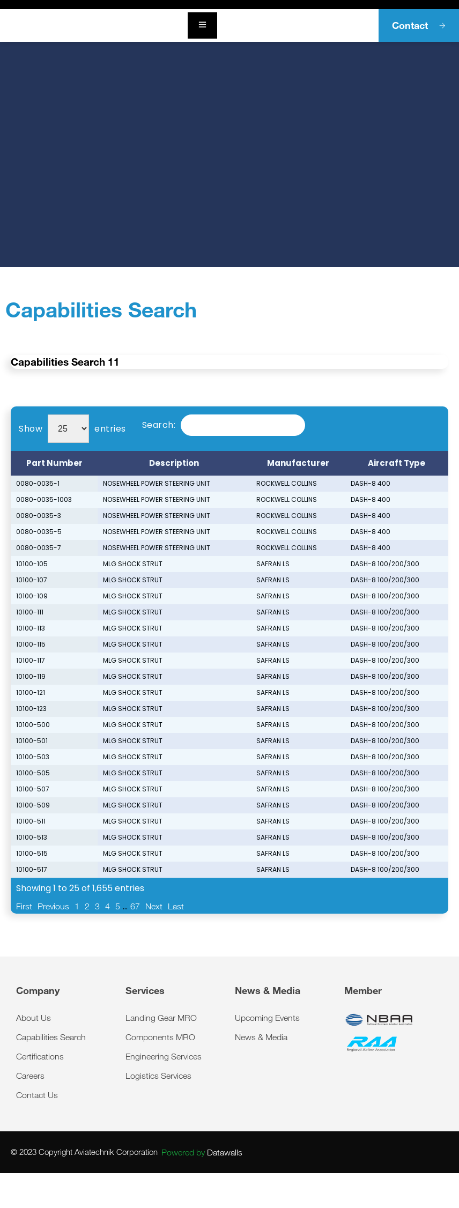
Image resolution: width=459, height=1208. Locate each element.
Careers (30, 1075)
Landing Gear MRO (161, 1017)
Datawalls (201, 1152)
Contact (419, 25)
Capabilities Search (51, 1037)
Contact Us (37, 1095)
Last (176, 906)
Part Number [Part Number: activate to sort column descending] (54, 463)
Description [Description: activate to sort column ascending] (174, 463)
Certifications (40, 1056)
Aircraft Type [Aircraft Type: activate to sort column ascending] (396, 463)
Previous (53, 906)
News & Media (261, 1037)
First (24, 906)
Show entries (72, 428)
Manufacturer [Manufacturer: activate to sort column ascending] (298, 463)
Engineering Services (163, 1056)
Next (153, 906)
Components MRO (160, 1037)
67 (135, 906)
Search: (224, 425)
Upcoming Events (267, 1017)
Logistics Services (158, 1075)
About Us (33, 1017)
